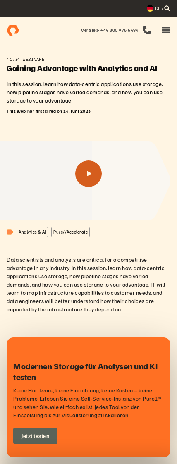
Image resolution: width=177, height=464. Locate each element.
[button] (166, 30)
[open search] (167, 8)
